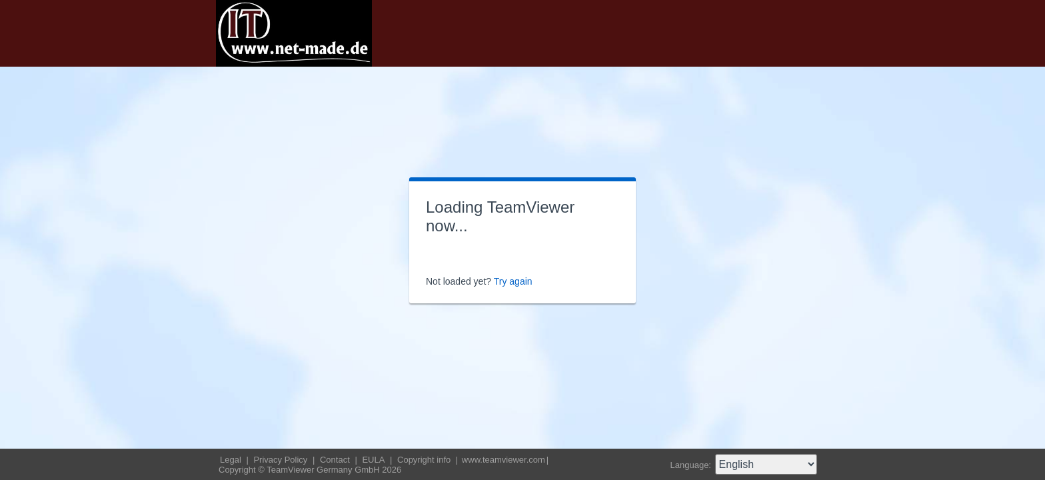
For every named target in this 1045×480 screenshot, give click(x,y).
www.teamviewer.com (503, 460)
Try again (513, 281)
